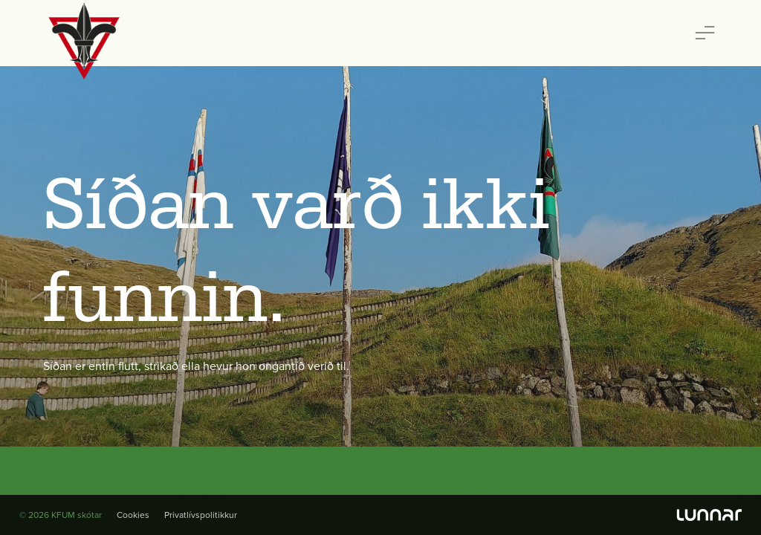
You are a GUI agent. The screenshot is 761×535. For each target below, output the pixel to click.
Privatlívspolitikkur (200, 515)
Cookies (133, 515)
